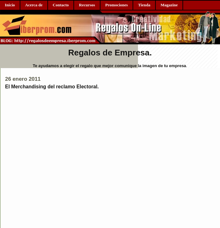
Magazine (169, 5)
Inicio (10, 5)
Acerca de (34, 5)
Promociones (116, 5)
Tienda (144, 5)
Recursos (87, 5)
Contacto (61, 5)
